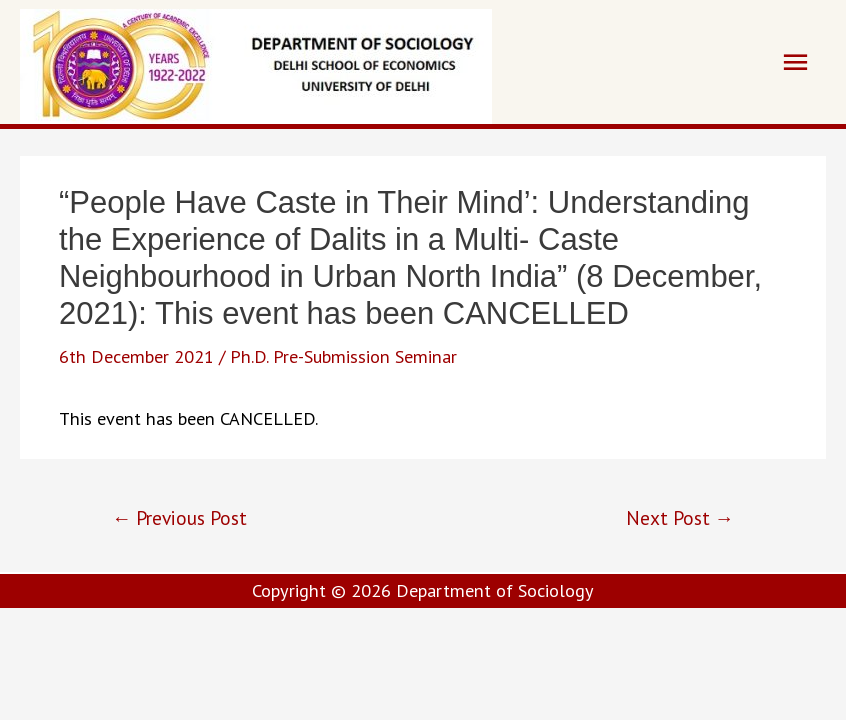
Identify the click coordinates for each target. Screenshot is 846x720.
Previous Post (179, 517)
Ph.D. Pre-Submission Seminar (343, 356)
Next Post (680, 517)
